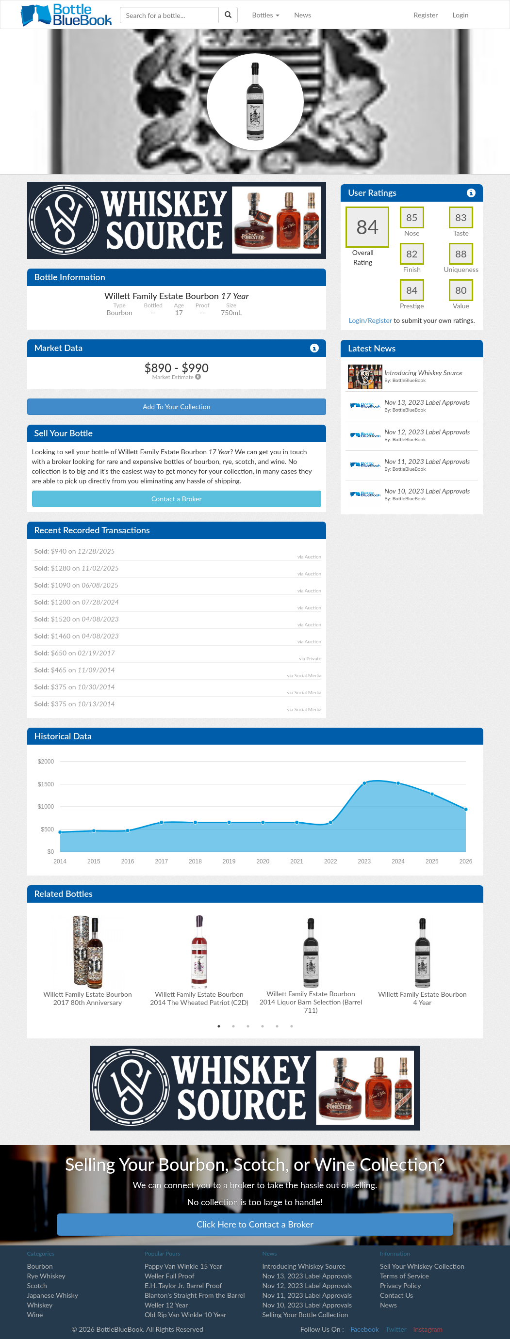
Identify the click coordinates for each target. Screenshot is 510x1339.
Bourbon (40, 1266)
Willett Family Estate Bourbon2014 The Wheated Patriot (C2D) (199, 998)
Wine (35, 1314)
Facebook (364, 1329)
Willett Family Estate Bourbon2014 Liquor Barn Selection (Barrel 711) (311, 1001)
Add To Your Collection (176, 406)
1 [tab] (219, 1026)
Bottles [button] (266, 15)
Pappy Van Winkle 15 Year (183, 1266)
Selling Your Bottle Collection (305, 1314)
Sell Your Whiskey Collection (422, 1266)
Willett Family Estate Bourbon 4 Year (422, 998)
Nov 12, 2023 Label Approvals (307, 1285)
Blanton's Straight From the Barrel (195, 1295)
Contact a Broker (176, 498)
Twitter (396, 1329)
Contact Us (396, 1295)
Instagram (428, 1329)
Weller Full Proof (170, 1276)
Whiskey (40, 1305)
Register (426, 15)
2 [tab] (233, 1026)
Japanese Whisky (52, 1295)
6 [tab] (291, 1026)
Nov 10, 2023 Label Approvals (307, 1305)
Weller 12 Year (166, 1305)
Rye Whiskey (46, 1276)
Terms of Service (404, 1276)
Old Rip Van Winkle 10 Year (185, 1314)
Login (460, 15)
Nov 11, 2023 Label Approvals (307, 1295)
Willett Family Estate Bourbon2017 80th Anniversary (87, 998)
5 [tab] (277, 1026)
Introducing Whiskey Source (304, 1266)
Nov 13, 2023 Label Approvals (307, 1276)
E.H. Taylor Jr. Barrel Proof (183, 1285)
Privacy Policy (400, 1285)
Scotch (37, 1285)
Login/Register (370, 320)
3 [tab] (248, 1026)
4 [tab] (262, 1026)
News (302, 15)
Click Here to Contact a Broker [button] (255, 1224)
